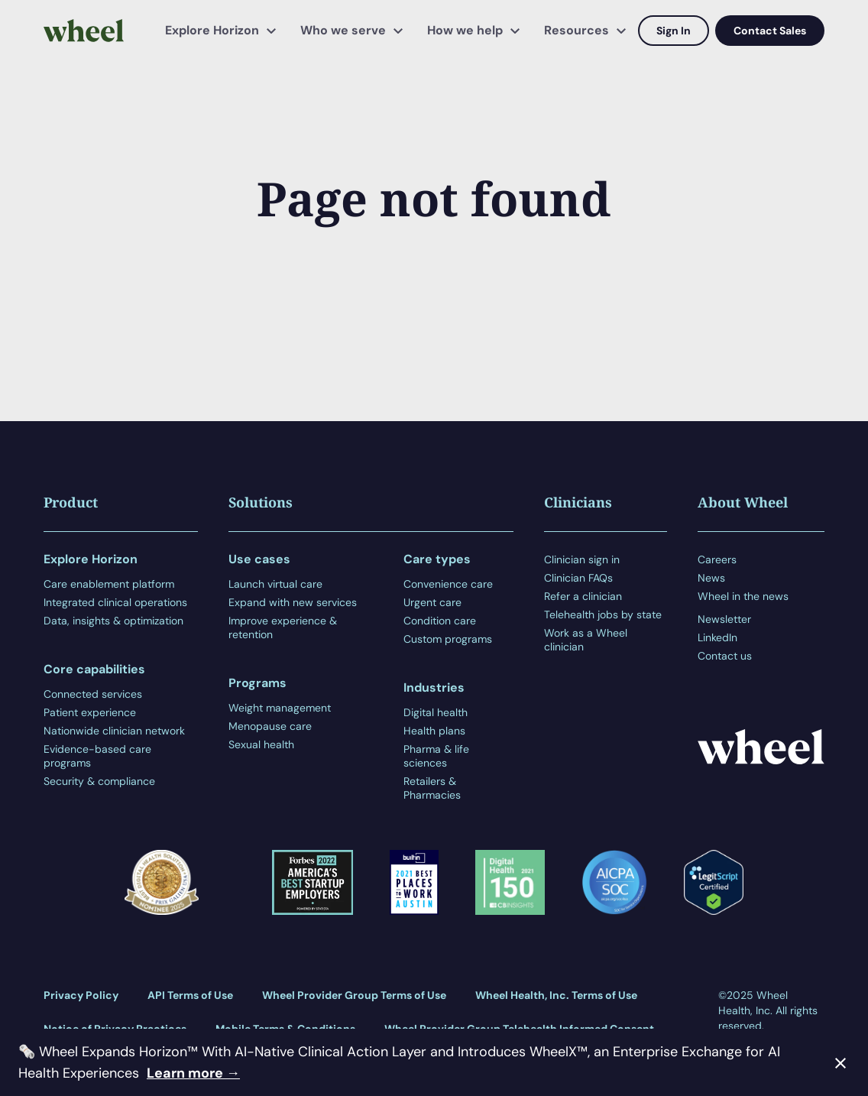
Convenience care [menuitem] (448, 584)
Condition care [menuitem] (439, 620)
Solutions (260, 502)
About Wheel (743, 502)
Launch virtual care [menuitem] (275, 584)
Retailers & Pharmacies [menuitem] (432, 788)
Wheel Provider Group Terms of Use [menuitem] (354, 995)
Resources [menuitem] (576, 30)
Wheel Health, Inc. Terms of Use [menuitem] (556, 995)
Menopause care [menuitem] (270, 726)
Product (71, 502)
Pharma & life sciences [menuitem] (436, 756)
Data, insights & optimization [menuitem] (113, 620)
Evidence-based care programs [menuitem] (97, 756)
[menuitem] (743, 607)
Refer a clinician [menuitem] (583, 596)
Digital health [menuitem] (435, 712)
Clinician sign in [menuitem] (582, 559)
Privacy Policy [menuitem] (81, 995)
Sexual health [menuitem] (261, 744)
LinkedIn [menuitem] (717, 637)
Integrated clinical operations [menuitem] (115, 602)
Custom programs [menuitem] (447, 639)
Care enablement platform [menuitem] (109, 584)
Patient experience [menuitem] (90, 712)
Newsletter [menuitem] (724, 619)
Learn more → (193, 1073)
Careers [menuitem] (717, 559)
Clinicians (578, 502)
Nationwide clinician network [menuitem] (114, 731)
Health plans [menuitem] (434, 731)
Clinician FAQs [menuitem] (578, 578)
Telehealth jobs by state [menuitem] (603, 614)
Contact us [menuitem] (725, 656)
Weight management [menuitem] (279, 708)
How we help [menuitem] (465, 30)
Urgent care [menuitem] (432, 602)
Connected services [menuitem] (93, 694)
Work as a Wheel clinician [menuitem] (585, 639)
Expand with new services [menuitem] (292, 602)
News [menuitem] (711, 578)
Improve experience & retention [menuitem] (282, 627)
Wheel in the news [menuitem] (743, 596)
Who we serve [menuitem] (343, 30)
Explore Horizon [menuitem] (212, 30)
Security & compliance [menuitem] (99, 781)
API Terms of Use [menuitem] (190, 995)
